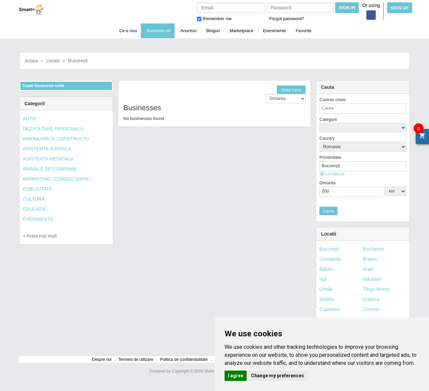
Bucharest (373, 249)
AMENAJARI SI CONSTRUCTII (56, 138)
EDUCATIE (34, 209)
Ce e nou (128, 30)
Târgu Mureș (376, 289)
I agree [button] (235, 375)
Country (327, 138)
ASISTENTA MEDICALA (48, 158)
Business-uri (158, 30)
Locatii (53, 60)
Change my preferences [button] (277, 375)
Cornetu (371, 309)
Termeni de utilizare (135, 359)
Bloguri (213, 30)
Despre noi (102, 359)
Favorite (303, 30)
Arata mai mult (41, 236)
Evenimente (274, 30)
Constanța (330, 259)
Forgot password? (286, 18)
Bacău (326, 269)
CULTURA (34, 199)
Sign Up (400, 7)
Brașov (370, 259)
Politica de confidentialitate (184, 359)
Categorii (328, 119)
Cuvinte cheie (332, 99)
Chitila (325, 289)
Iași (323, 279)
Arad (368, 269)
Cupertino (329, 309)
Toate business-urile (43, 85)
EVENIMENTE (38, 219)
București (77, 60)
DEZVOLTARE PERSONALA (53, 128)
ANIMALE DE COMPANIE (50, 169)
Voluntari (372, 279)
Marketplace (241, 30)
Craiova (371, 299)
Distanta (327, 182)
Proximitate (330, 157)
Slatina (326, 299)
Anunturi (188, 30)
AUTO (29, 118)
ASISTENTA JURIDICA (47, 148)
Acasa (31, 60)
